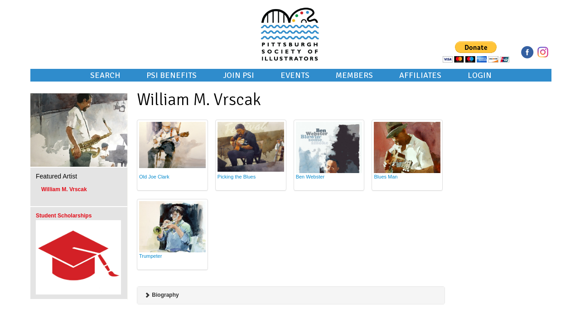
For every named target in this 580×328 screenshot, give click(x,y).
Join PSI (238, 75)
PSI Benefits (171, 75)
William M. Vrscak (64, 189)
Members (354, 75)
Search (105, 75)
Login (480, 75)
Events (294, 75)
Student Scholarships (64, 215)
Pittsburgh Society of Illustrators (290, 21)
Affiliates (420, 75)
